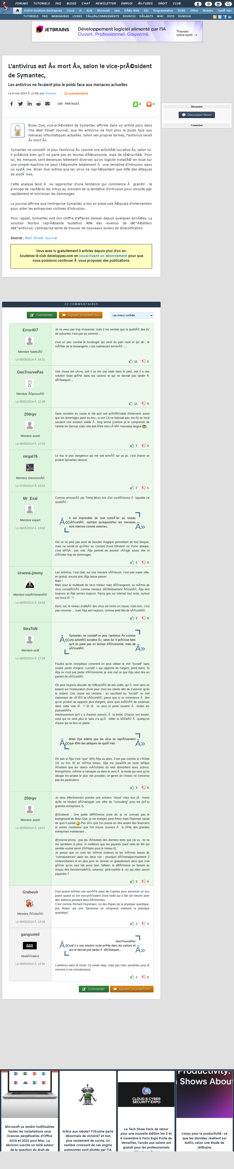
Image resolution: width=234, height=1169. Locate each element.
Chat (85, 4)
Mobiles (208, 10)
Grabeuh (30, 892)
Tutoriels (41, 4)
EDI (146, 10)
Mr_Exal (30, 498)
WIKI (160, 16)
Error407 (30, 330)
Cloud (70, 10)
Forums (21, 4)
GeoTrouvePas (30, 372)
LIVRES (77, 16)
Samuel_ (51, 93)
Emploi (127, 4)
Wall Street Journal (41, 238)
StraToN (30, 629)
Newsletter (105, 4)
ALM (89, 10)
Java (117, 10)
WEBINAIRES (60, 16)
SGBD (182, 10)
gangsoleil (30, 934)
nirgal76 (30, 456)
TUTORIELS (30, 16)
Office (194, 10)
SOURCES (129, 16)
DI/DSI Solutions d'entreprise (43, 10)
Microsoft (103, 10)
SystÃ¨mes (225, 10)
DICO (170, 16)
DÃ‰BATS (146, 16)
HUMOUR (184, 16)
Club (176, 4)
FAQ (58, 4)
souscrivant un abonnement (103, 256)
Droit (163, 4)
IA (80, 10)
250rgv (30, 414)
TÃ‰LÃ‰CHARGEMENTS (102, 16)
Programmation (163, 10)
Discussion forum (197, 115)
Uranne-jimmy (30, 573)
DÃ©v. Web (131, 10)
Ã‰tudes (145, 4)
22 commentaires (76, 94)
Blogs (71, 4)
